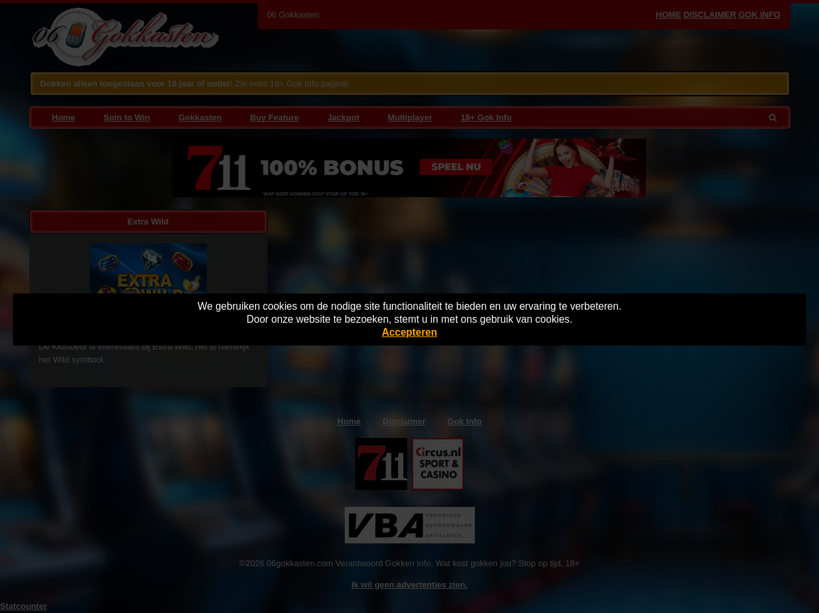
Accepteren (409, 332)
